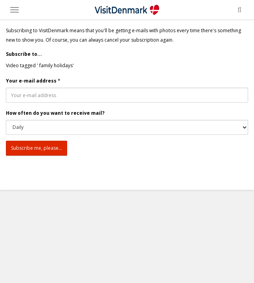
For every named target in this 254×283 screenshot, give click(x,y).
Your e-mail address (31, 80)
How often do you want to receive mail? (55, 113)
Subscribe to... (24, 54)
